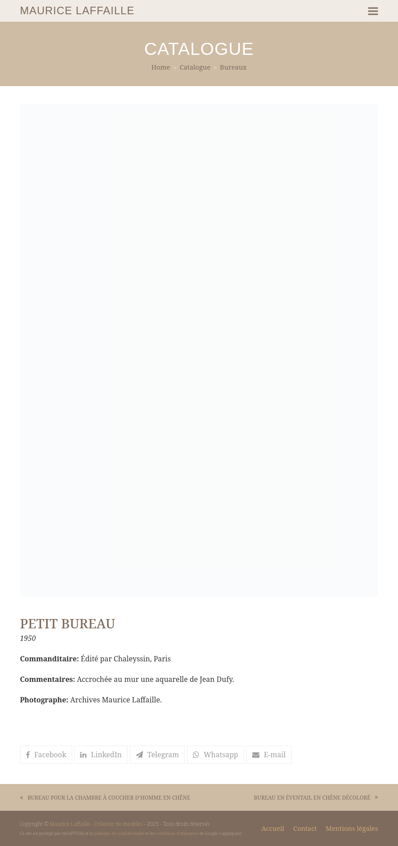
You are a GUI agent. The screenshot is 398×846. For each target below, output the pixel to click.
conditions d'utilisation (177, 833)
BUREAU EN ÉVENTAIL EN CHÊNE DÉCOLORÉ (316, 798)
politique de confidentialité (119, 833)
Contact (305, 828)
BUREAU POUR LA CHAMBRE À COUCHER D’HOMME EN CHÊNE (105, 798)
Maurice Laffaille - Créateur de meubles (96, 823)
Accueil (273, 828)
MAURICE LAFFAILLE (77, 10)
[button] (373, 11)
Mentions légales (352, 828)
